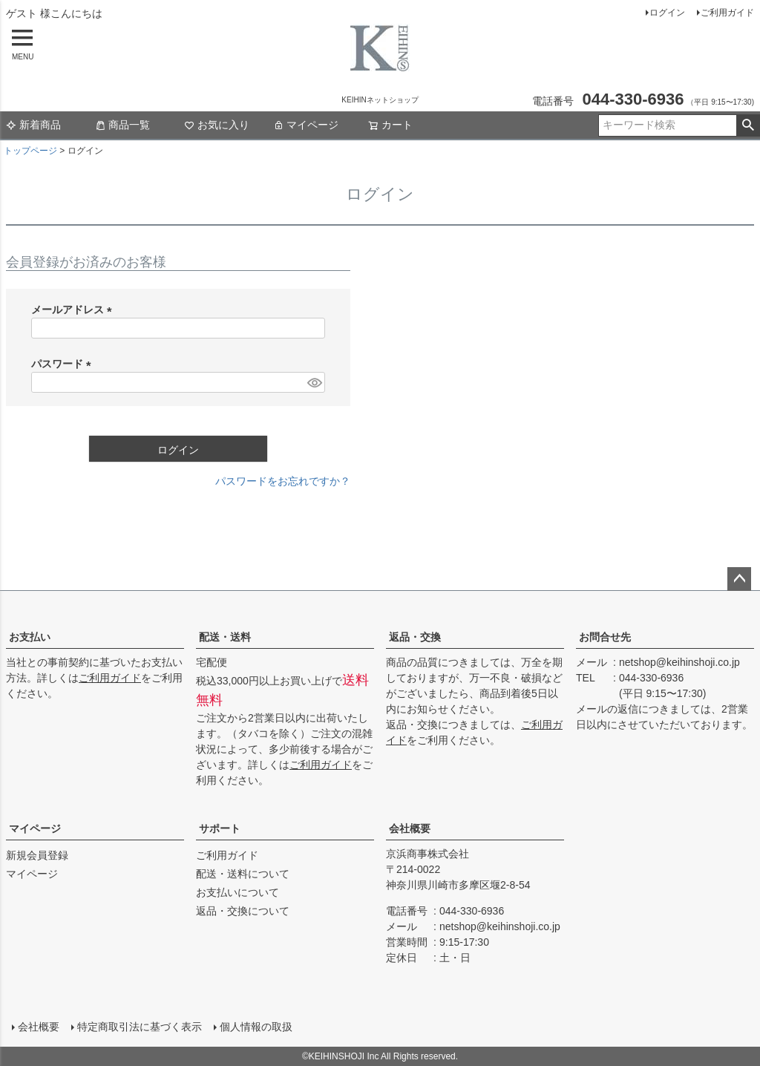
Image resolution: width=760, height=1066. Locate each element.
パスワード (63, 364)
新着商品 (33, 125)
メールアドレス (74, 309)
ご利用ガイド (727, 12)
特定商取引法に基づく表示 (139, 1027)
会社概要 (409, 828)
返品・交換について (242, 911)
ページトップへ (739, 579)
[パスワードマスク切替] (314, 382)
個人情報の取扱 (256, 1027)
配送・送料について (242, 874)
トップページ (30, 150)
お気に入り (216, 125)
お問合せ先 (605, 637)
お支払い (29, 637)
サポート (219, 828)
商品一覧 (122, 125)
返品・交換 (415, 637)
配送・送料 (225, 637)
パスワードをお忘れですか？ (282, 481)
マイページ (305, 125)
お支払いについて (237, 892)
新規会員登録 (37, 855)
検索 (747, 125)
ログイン (667, 12)
